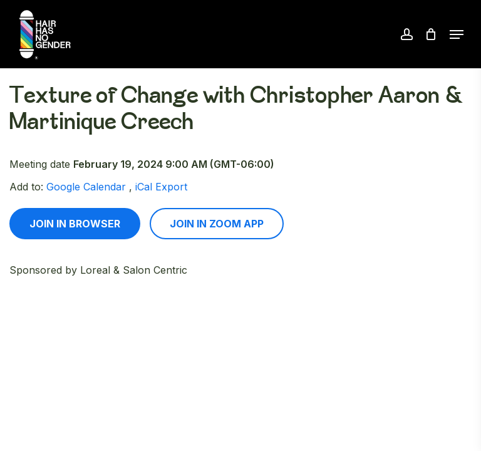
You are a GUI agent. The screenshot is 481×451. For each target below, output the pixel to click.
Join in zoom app (217, 223)
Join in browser (74, 223)
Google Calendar (86, 186)
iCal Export (161, 186)
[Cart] (431, 34)
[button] (456, 34)
